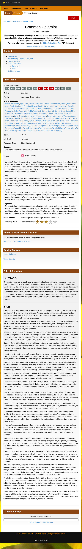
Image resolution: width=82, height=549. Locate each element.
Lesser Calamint (64, 116)
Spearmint (68, 123)
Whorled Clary (57, 128)
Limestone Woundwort (20, 118)
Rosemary (73, 121)
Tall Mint (34, 126)
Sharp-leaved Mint (34, 123)
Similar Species (14, 61)
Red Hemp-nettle (62, 121)
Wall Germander (66, 126)
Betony (63, 104)
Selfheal (23, 123)
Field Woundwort (34, 111)
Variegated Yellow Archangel (49, 126)
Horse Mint (68, 113)
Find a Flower (16, 8)
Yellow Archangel (56, 130)
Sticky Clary (25, 126)
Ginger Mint (70, 111)
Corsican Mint (10, 108)
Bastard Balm (55, 104)
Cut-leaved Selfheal (60, 108)
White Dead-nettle (30, 128)
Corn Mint (71, 106)
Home (6, 8)
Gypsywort (28, 113)
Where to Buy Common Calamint (20, 59)
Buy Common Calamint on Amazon (17, 241)
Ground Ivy (9, 113)
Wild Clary (13, 130)
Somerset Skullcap (56, 123)
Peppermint (23, 121)
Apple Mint (24, 104)
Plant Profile (12, 56)
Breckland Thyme (30, 106)
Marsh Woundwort (45, 118)
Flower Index (44, 8)
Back (73, 18)
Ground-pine (18, 113)
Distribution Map (14, 71)
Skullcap (45, 123)
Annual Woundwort (12, 104)
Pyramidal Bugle (35, 121)
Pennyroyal (14, 121)
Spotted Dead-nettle (12, 126)
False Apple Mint (20, 111)
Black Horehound (16, 106)
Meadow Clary (58, 118)
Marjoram (33, 118)
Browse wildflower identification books (41, 47)
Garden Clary (60, 111)
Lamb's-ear (9, 116)
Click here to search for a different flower (18, 21)
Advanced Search (30, 8)
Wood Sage (45, 130)
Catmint (46, 106)
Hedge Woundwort (40, 113)
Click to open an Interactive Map (41, 522)
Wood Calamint (34, 130)
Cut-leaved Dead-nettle (25, 108)
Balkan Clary (34, 104)
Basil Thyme (44, 104)
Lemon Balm (52, 116)
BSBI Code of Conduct (52, 43)
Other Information (14, 64)
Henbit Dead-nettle (55, 113)
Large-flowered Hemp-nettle (35, 116)
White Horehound (44, 128)
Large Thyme (19, 116)
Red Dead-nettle (48, 121)
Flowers (17, 13)
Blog (13, 68)
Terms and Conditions (41, 540)
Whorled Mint (69, 128)
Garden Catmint (48, 111)
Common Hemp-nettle (58, 106)
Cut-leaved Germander (43, 108)
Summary (15, 66)
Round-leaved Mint (12, 123)
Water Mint (18, 128)
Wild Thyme (22, 130)
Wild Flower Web (11, 3)
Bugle (40, 106)
